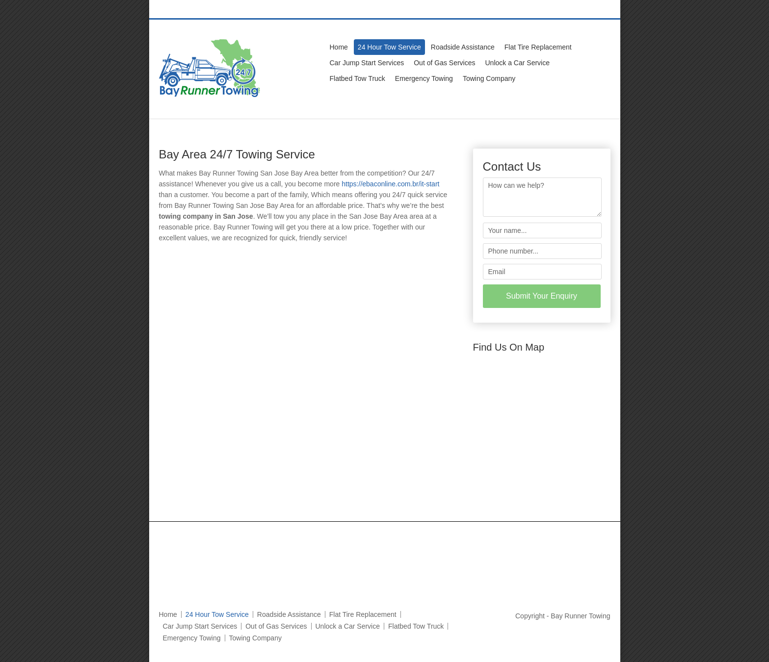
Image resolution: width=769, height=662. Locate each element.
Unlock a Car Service (517, 63)
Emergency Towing (424, 78)
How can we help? (542, 197)
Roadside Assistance (463, 47)
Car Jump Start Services (367, 63)
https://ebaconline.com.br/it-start (390, 184)
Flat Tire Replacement (538, 47)
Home (339, 47)
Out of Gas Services (444, 63)
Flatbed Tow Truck (357, 78)
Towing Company (489, 78)
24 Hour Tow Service (389, 47)
